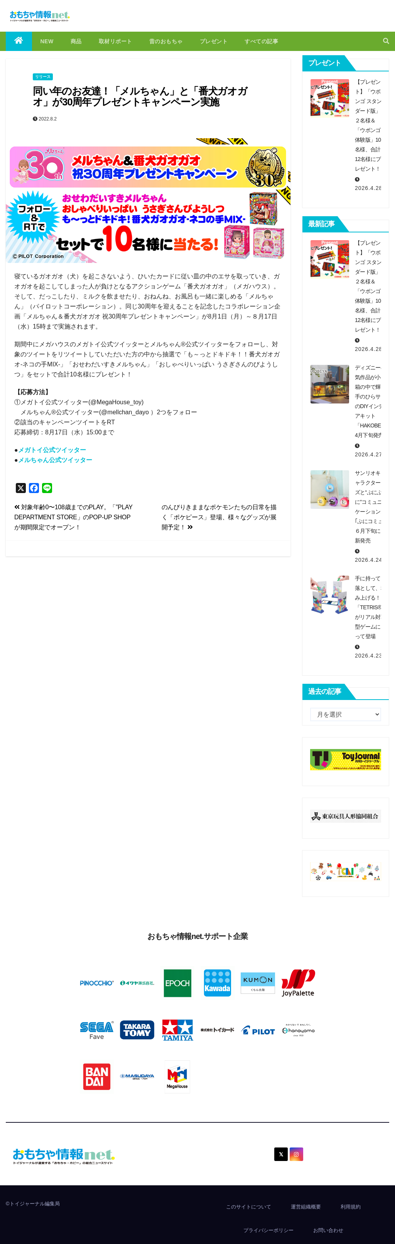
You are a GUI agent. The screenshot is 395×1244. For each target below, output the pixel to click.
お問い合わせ (328, 1230)
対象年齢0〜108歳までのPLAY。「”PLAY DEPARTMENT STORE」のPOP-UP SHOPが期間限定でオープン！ (73, 517)
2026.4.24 (368, 560)
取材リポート (115, 41)
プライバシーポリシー (268, 1230)
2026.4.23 (368, 656)
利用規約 (351, 1207)
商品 (76, 41)
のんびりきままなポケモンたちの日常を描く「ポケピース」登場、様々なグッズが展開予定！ (219, 517)
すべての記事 (261, 41)
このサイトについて (248, 1207)
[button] (386, 41)
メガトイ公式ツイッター (52, 450)
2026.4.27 (368, 454)
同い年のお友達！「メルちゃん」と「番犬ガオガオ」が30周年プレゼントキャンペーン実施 (140, 96)
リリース (43, 77)
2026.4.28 (368, 188)
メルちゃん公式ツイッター (55, 460)
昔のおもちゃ (166, 41)
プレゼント (214, 41)
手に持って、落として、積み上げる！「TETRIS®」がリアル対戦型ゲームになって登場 (371, 607)
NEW (47, 41)
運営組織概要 (306, 1207)
